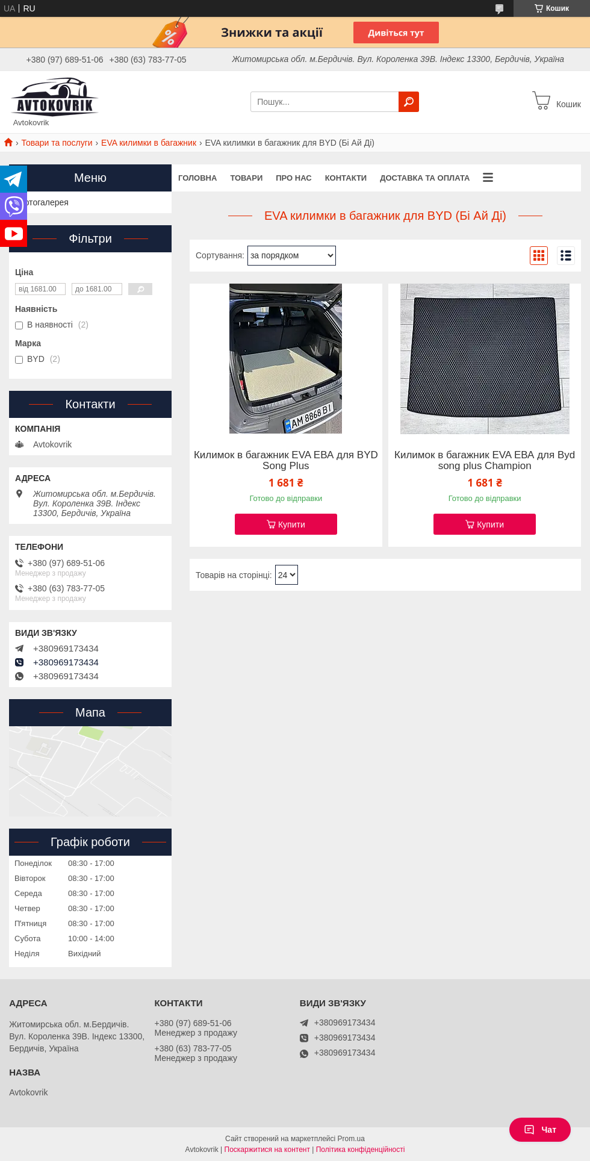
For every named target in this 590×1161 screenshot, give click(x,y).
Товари (246, 177)
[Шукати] (409, 102)
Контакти (346, 177)
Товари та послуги (56, 143)
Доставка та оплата (425, 177)
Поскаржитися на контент (267, 1149)
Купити (291, 524)
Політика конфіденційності (360, 1149)
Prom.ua (351, 1139)
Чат (540, 1129)
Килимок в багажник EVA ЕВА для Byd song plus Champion (484, 461)
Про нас (293, 177)
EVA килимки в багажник (148, 143)
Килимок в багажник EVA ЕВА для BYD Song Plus (286, 461)
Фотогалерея (43, 202)
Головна (197, 177)
